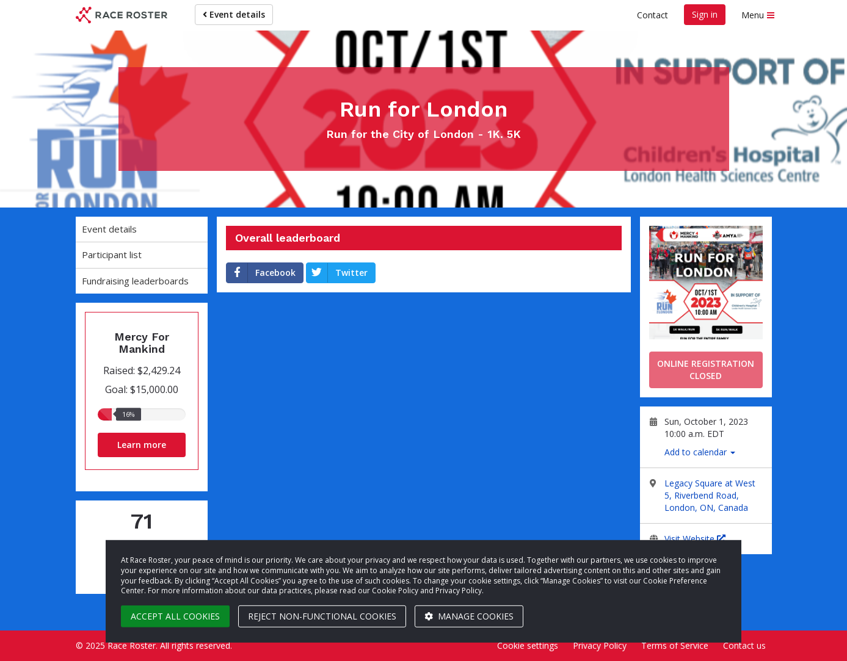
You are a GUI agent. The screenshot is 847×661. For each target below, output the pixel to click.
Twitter (337, 273)
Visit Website (694, 538)
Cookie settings (527, 645)
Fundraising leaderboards (135, 281)
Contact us (744, 645)
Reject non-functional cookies (322, 616)
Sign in (705, 14)
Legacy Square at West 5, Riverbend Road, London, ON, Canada (709, 495)
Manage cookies (469, 616)
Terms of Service (674, 645)
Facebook (261, 273)
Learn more (141, 444)
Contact (652, 15)
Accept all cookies (175, 616)
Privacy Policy (600, 645)
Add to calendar (699, 452)
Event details (234, 14)
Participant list (112, 254)
